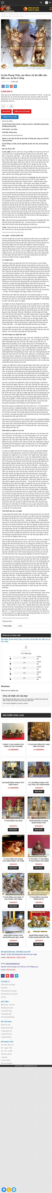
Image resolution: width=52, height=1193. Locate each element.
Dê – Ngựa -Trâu (6, 1048)
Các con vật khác (6, 1063)
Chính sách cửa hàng (8, 984)
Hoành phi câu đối (7, 1028)
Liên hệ (3, 997)
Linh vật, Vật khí (6, 1054)
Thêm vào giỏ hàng (22, 111)
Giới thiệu (4, 988)
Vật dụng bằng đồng (7, 1017)
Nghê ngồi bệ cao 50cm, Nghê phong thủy (38, 822)
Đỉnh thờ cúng (5, 1025)
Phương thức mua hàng (8, 991)
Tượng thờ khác (6, 1037)
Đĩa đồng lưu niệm (7, 1008)
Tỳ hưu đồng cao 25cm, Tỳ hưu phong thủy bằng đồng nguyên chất (13, 898)
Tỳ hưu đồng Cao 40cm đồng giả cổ (39, 898)
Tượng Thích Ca (6, 1034)
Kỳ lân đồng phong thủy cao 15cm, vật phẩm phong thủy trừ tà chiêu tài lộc (38, 784)
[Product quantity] (7, 106)
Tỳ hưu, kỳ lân (5, 1060)
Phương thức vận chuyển (9, 994)
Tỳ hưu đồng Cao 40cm (13, 821)
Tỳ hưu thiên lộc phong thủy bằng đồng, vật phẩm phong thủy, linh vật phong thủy (13, 860)
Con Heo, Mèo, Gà (7, 1045)
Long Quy (4, 1057)
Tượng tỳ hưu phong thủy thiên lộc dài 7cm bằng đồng (13, 746)
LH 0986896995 (13, 749)
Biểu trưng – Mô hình (8, 1005)
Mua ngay (6, 111)
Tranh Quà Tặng (6, 1011)
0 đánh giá (14, 81)
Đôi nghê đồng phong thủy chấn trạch (13, 784)
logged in (14, 703)
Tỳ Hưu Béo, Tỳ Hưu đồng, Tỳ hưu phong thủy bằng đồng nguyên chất (38, 860)
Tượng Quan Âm (6, 1031)
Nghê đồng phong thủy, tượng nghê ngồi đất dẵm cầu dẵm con (38, 936)
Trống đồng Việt (6, 1014)
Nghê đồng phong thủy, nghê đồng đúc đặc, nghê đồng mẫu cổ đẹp (13, 936)
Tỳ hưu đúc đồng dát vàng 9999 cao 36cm (39, 745)
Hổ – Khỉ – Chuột (6, 1051)
